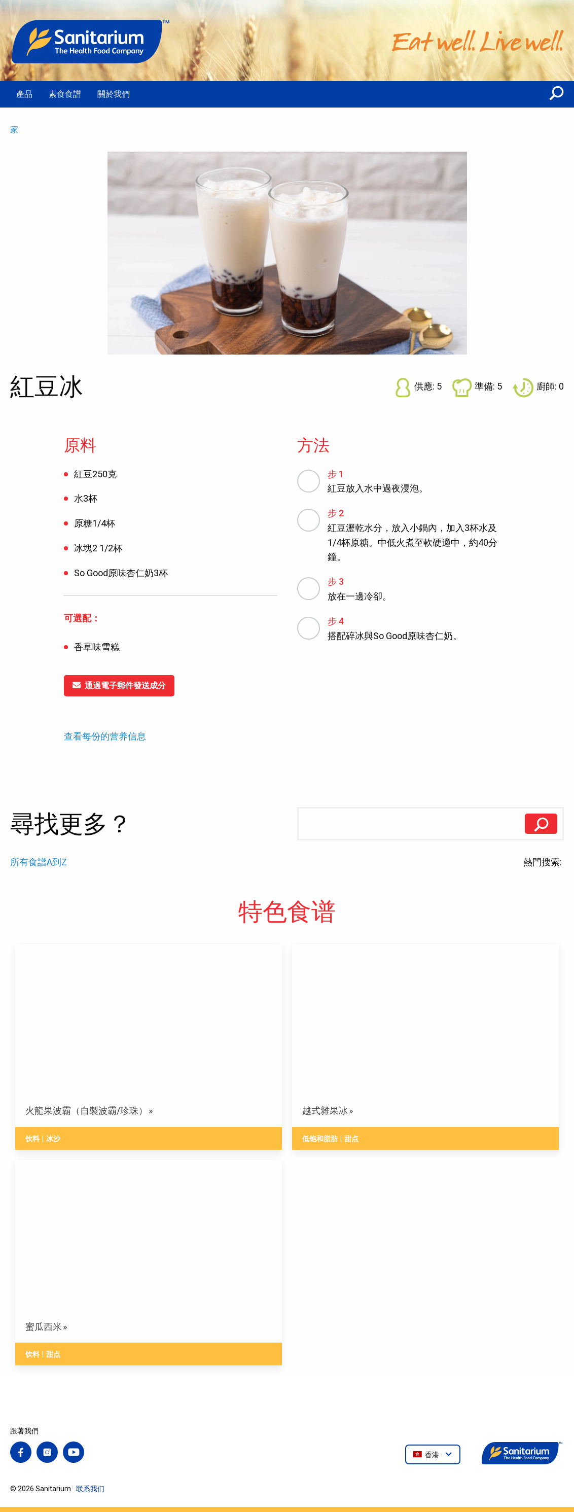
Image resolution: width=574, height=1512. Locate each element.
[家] (91, 40)
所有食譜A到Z (38, 862)
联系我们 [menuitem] (90, 1489)
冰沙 (53, 1139)
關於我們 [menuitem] (113, 94)
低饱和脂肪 (320, 1139)
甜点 (351, 1139)
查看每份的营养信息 (105, 736)
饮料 (32, 1139)
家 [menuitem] (14, 129)
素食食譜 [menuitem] (65, 94)
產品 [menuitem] (24, 94)
